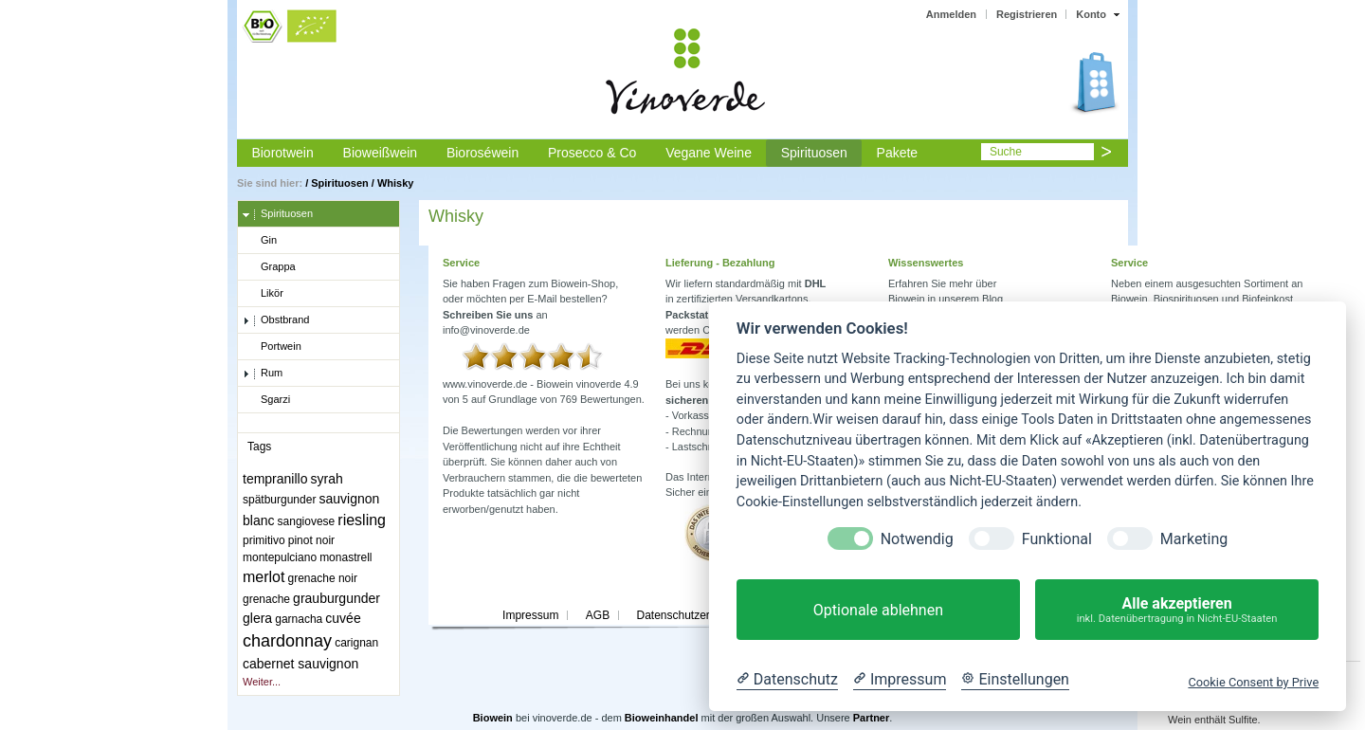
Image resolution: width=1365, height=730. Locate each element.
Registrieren (1026, 14)
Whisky (395, 183)
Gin (260, 240)
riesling (361, 520)
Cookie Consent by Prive (1253, 682)
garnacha (298, 619)
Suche (1006, 151)
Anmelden (951, 14)
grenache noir (322, 578)
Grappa (269, 267)
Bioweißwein (380, 152)
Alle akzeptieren (1177, 610)
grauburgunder (336, 598)
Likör (263, 294)
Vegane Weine (708, 152)
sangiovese (307, 521)
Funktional (1057, 539)
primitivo (264, 540)
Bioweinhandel (662, 717)
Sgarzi (266, 400)
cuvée (342, 618)
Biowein (493, 717)
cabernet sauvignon (300, 663)
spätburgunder (279, 499)
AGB (598, 615)
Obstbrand (276, 320)
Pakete (898, 152)
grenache (266, 599)
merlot (263, 577)
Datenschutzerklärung (691, 615)
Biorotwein (282, 152)
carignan (356, 642)
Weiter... (262, 681)
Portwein (272, 347)
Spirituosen (814, 152)
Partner (871, 717)
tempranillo (275, 478)
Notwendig (917, 539)
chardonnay (287, 640)
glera (257, 618)
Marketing (1194, 539)
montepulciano (280, 557)
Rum (262, 373)
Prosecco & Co (592, 152)
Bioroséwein (482, 152)
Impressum (530, 615)
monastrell (345, 557)
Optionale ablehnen (878, 610)
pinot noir (311, 540)
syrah (327, 478)
